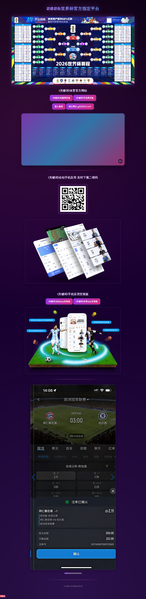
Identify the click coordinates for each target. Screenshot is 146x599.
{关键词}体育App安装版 (88, 302)
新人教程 (57, 107)
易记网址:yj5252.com (85, 107)
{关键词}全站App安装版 (57, 302)
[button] (34, 479)
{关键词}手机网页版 (86, 98)
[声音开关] (119, 161)
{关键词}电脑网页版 (59, 98)
